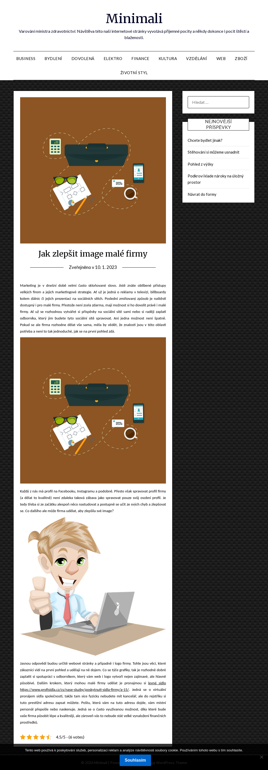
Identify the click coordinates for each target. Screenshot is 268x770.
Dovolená (82, 58)
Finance (140, 58)
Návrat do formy (202, 194)
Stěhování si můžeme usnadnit (213, 152)
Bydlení (53, 58)
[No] (261, 757)
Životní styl (134, 72)
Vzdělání (196, 58)
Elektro (113, 58)
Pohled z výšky (200, 164)
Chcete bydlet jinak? (205, 140)
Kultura (168, 58)
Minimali (134, 18)
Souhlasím (135, 760)
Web (221, 58)
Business (25, 58)
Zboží (241, 58)
